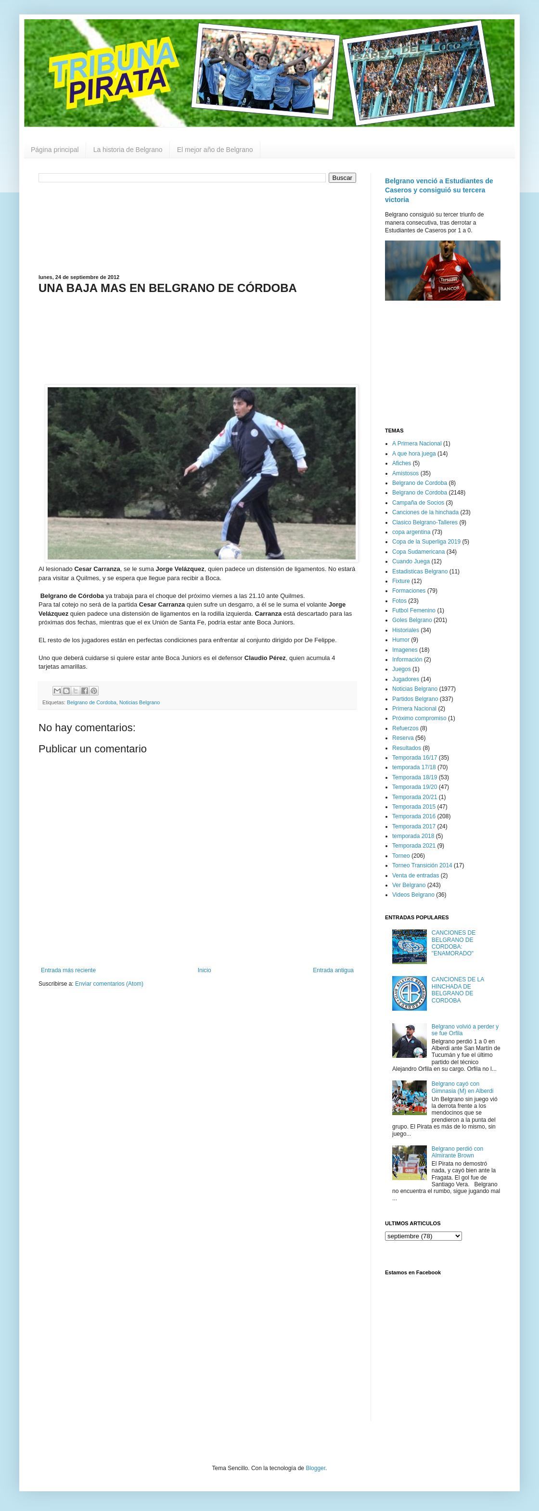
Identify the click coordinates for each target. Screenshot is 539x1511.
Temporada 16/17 (414, 757)
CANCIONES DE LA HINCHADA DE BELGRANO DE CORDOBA (458, 989)
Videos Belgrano (413, 894)
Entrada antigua (333, 970)
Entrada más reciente (68, 970)
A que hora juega (414, 453)
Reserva (403, 738)
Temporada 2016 (414, 816)
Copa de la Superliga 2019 (426, 541)
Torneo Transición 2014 (422, 865)
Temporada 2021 (414, 845)
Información (407, 659)
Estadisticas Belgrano (420, 571)
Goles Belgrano (412, 620)
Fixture (401, 581)
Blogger (315, 1468)
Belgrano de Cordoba (91, 702)
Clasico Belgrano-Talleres (425, 522)
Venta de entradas (415, 875)
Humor (401, 639)
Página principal (55, 149)
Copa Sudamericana (418, 551)
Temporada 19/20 (414, 787)
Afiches (401, 463)
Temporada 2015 (414, 806)
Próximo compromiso (419, 718)
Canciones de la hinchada (425, 512)
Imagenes (405, 650)
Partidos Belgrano (415, 699)
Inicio (204, 970)
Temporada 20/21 (414, 797)
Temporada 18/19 (414, 777)
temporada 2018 (413, 836)
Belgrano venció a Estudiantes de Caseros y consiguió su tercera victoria (439, 190)
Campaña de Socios (418, 502)
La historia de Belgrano (128, 149)
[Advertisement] (197, 227)
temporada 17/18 (414, 767)
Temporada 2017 (414, 826)
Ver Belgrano (408, 885)
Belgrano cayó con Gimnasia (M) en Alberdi (463, 1087)
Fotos (399, 600)
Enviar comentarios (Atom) (109, 983)
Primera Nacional (414, 708)
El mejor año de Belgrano (215, 149)
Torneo (401, 855)
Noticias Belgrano (139, 702)
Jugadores (405, 679)
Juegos (401, 669)
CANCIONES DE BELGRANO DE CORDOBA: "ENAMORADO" (453, 943)
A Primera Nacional (417, 443)
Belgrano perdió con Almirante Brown (457, 1152)
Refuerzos (405, 728)
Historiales (405, 630)
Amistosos (405, 473)
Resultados (406, 748)
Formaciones (408, 590)
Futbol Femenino (414, 610)
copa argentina (411, 532)
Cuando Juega (411, 561)
